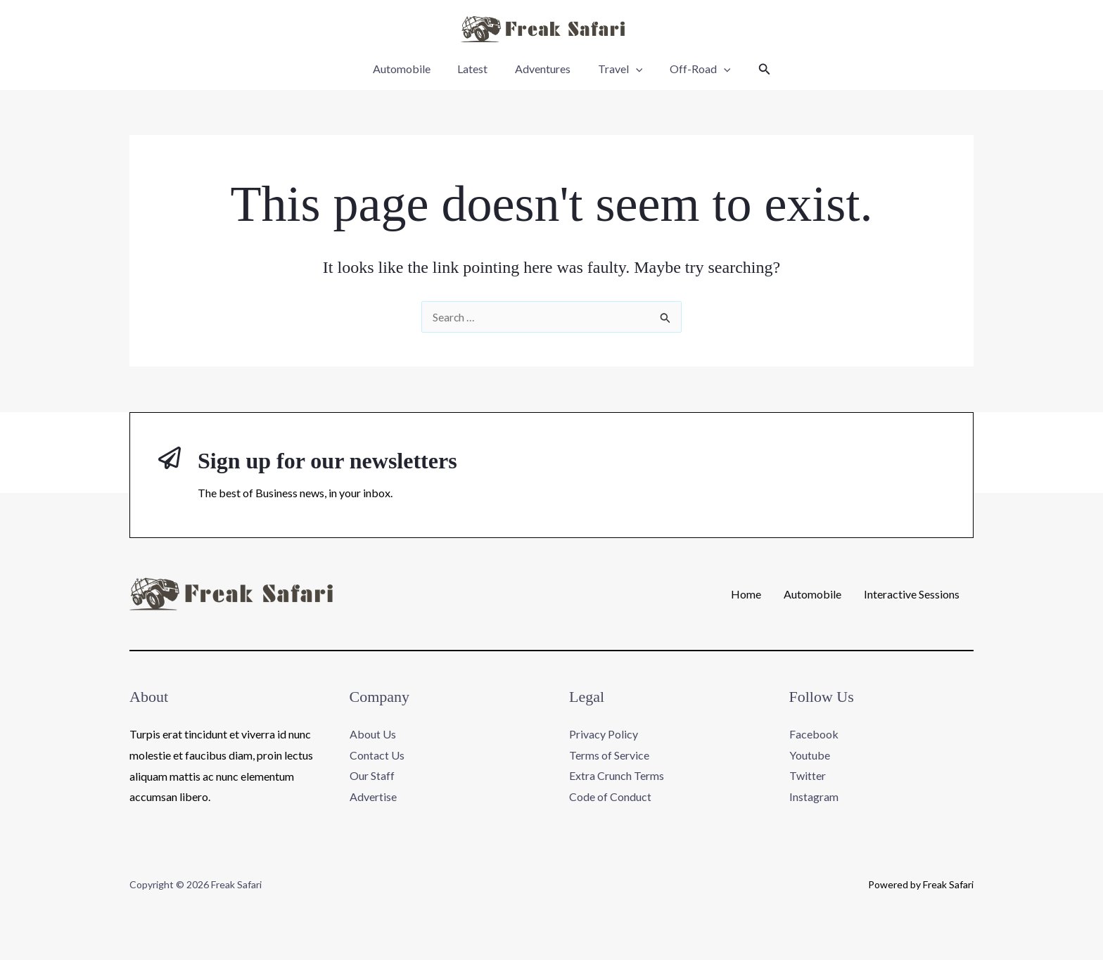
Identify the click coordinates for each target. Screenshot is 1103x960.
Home (746, 594)
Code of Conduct (610, 796)
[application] (631, 68)
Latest (477, 68)
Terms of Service (609, 755)
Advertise (373, 796)
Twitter (807, 776)
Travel (615, 68)
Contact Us (377, 755)
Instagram (814, 796)
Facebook (814, 734)
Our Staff (372, 776)
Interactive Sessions (911, 594)
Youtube (809, 755)
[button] (752, 69)
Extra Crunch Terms (616, 776)
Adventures (542, 68)
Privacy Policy (603, 734)
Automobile (411, 68)
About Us (373, 734)
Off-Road (691, 68)
